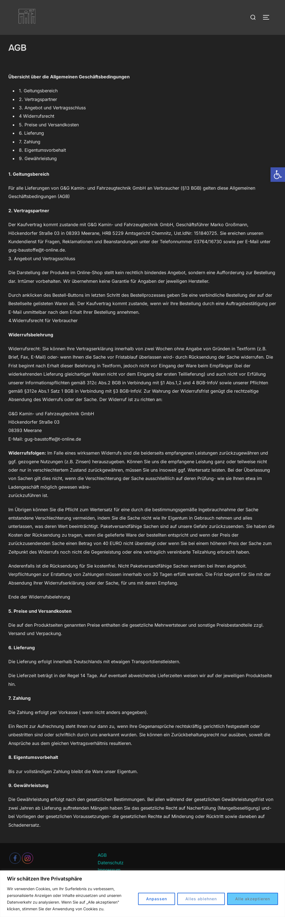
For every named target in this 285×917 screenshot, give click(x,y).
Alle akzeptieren (252, 898)
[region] (142, 893)
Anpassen (156, 898)
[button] (278, 174)
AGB (102, 866)
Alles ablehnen (201, 898)
